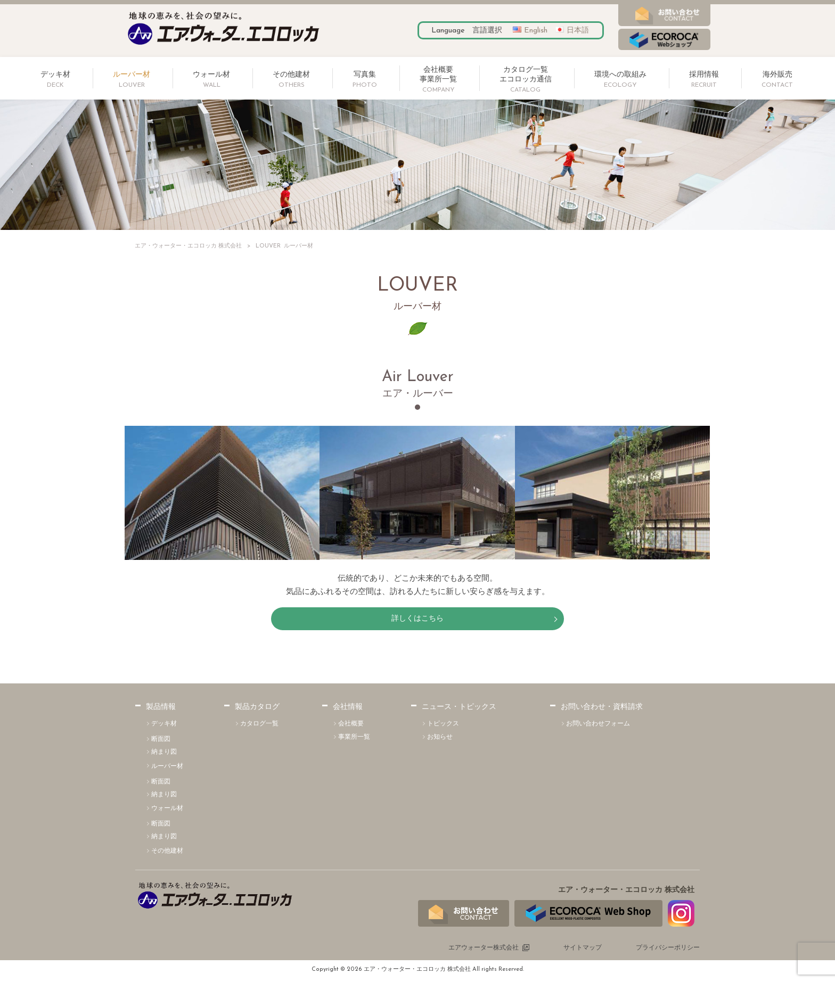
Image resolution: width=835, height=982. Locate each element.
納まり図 (164, 755)
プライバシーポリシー (668, 950)
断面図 (160, 742)
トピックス (443, 726)
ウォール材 (167, 811)
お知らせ (440, 740)
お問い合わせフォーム (598, 726)
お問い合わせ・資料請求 (602, 710)
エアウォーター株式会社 (483, 950)
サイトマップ (582, 950)
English (535, 31)
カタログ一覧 (259, 726)
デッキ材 (164, 726)
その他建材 (167, 854)
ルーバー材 (167, 769)
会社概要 (351, 726)
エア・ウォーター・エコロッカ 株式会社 (188, 246)
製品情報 (161, 710)
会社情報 (348, 710)
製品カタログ (257, 710)
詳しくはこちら (418, 620)
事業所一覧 (354, 740)
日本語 (578, 31)
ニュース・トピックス (459, 710)
